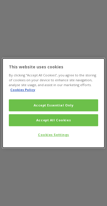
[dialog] (53, 103)
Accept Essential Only (54, 105)
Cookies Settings (53, 134)
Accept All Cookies (53, 120)
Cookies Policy (22, 90)
